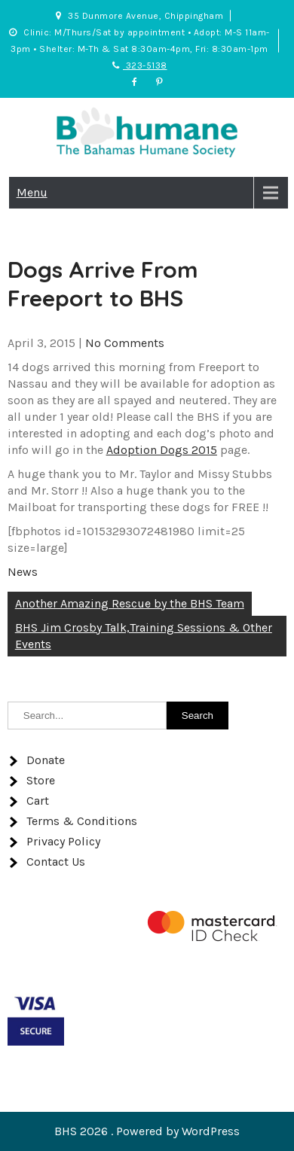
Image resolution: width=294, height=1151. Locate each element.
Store (40, 780)
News (23, 572)
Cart (37, 800)
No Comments (124, 343)
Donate (45, 760)
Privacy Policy (63, 841)
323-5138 (139, 65)
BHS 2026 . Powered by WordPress (147, 1131)
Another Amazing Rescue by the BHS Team (129, 603)
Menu (32, 192)
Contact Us (55, 861)
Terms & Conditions (81, 821)
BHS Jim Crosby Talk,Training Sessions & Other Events (143, 635)
